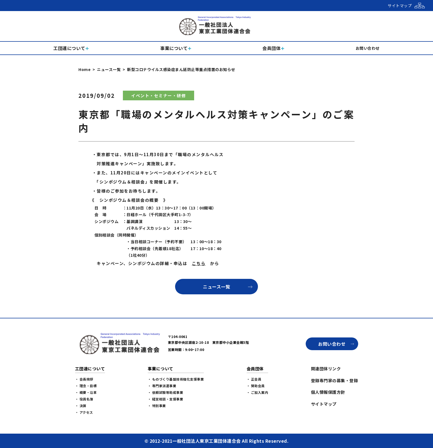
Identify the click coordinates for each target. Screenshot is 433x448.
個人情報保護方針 (328, 392)
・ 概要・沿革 (86, 392)
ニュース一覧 (109, 69)
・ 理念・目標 (86, 385)
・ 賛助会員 (256, 385)
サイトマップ (324, 404)
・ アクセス (84, 412)
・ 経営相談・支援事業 (165, 399)
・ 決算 (80, 405)
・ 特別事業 (157, 405)
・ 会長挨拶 (84, 379)
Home (84, 69)
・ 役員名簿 (84, 399)
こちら (199, 263)
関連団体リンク (326, 368)
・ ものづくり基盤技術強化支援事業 (176, 379)
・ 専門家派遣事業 (162, 385)
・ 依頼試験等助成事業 (165, 392)
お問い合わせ (331, 343)
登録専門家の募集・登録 (334, 380)
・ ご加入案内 (257, 392)
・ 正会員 (254, 379)
